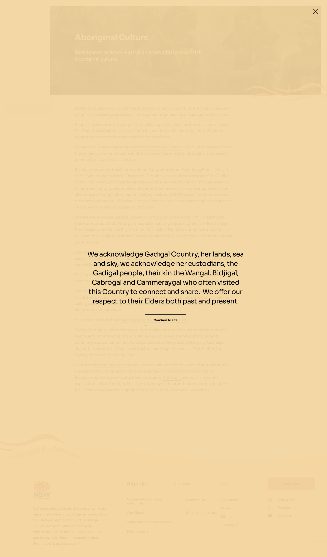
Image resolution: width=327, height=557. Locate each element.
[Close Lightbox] (315, 11)
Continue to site (165, 320)
